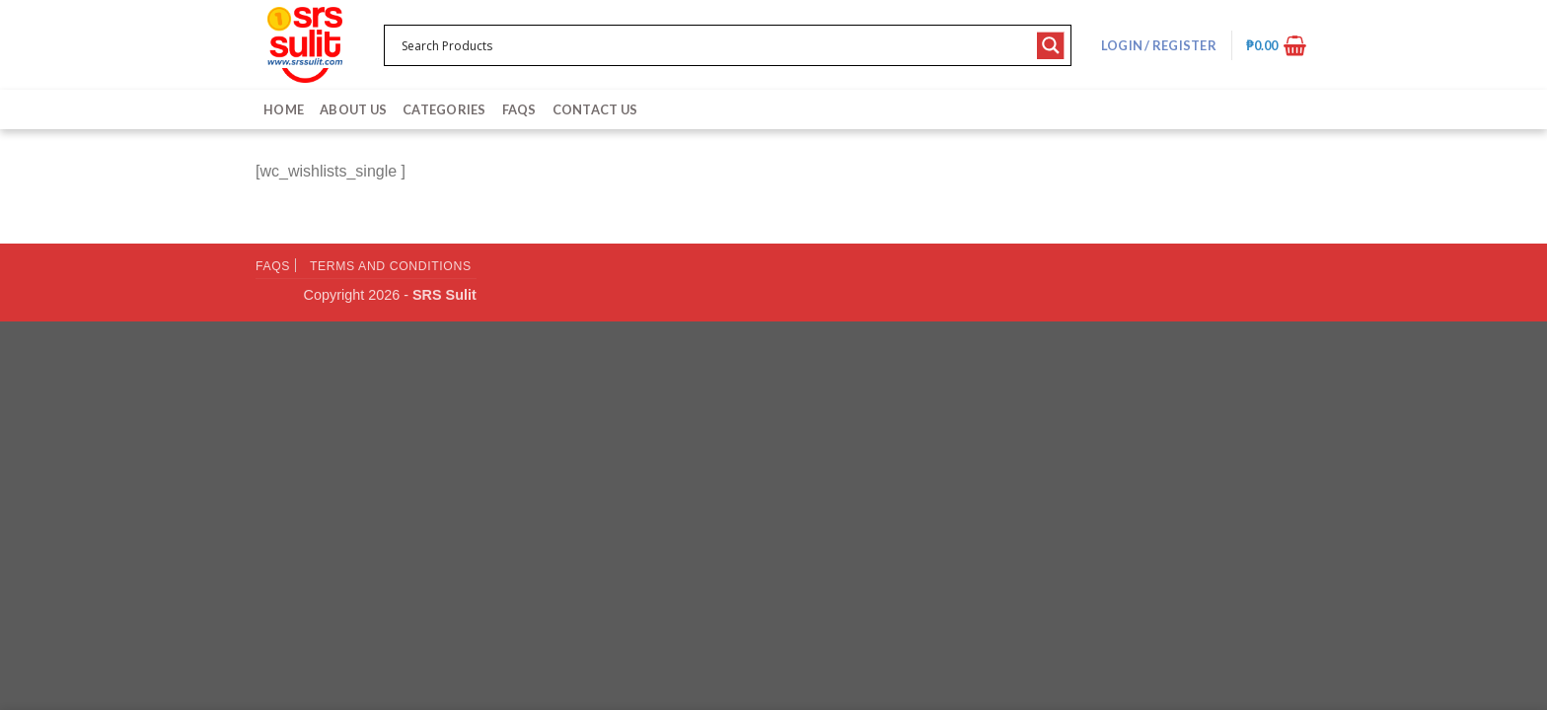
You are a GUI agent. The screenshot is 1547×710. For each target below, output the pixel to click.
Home (283, 109)
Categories (444, 109)
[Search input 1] (715, 45)
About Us (353, 109)
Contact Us (595, 109)
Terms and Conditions (391, 266)
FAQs (519, 109)
